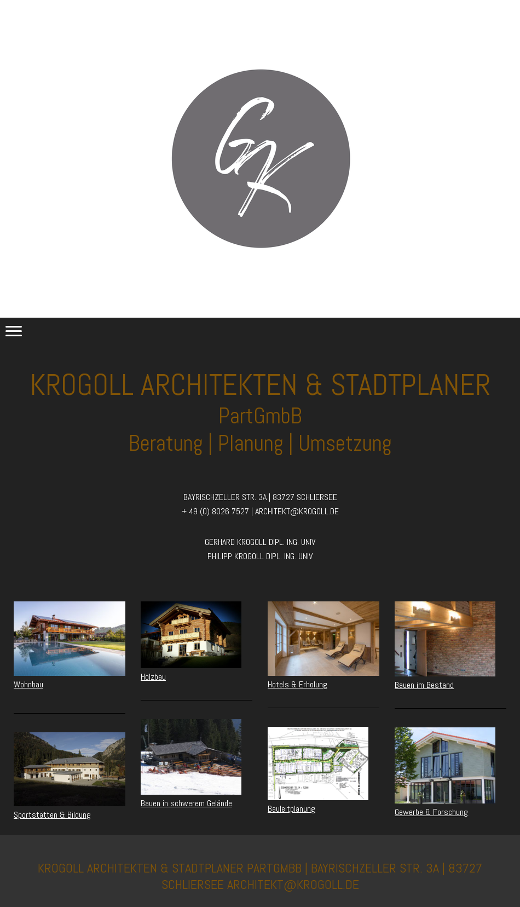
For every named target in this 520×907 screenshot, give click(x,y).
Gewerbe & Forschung (431, 812)
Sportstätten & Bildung (52, 814)
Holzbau (153, 676)
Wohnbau (28, 684)
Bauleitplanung (291, 808)
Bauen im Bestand (424, 685)
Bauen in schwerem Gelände (186, 803)
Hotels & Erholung (297, 684)
